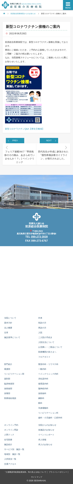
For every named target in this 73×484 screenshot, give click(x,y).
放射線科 (42, 393)
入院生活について (46, 342)
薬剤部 (7, 379)
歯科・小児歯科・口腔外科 (50, 418)
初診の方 (42, 323)
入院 (40, 332)
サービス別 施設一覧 (14, 449)
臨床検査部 (9, 384)
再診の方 (42, 328)
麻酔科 (41, 398)
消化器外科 (43, 379)
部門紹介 (8, 364)
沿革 (6, 332)
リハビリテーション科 (48, 413)
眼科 (40, 403)
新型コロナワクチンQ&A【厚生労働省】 (24, 129)
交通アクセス (10, 464)
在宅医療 (8, 440)
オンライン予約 (11, 425)
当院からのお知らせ (47, 425)
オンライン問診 (11, 430)
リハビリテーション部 (14, 374)
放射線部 (8, 388)
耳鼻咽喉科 (43, 408)
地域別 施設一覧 (12, 454)
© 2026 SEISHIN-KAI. (36, 481)
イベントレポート (46, 435)
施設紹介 (8, 444)
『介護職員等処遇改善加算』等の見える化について (25, 472)
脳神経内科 (43, 388)
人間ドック (9, 435)
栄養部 (7, 393)
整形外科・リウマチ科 (48, 364)
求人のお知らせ (45, 444)
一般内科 (42, 369)
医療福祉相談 (10, 398)
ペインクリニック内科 (48, 374)
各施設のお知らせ (46, 430)
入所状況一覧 (10, 459)
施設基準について (12, 337)
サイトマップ (36, 477)
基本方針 (8, 323)
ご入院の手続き (45, 337)
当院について (10, 318)
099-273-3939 (39, 236)
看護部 (7, 369)
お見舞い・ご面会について (50, 347)
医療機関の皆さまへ (47, 352)
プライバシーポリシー (58, 472)
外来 (40, 318)
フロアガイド (44, 357)
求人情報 (42, 440)
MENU (68, 8)
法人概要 (8, 328)
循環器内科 (43, 384)
